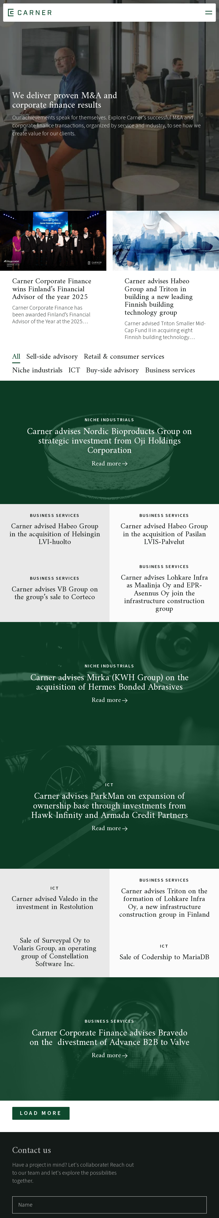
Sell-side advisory (52, 357)
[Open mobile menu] (208, 12)
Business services (170, 370)
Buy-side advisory (112, 370)
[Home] (29, 12)
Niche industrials (37, 370)
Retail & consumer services (124, 357)
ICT (74, 370)
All (16, 357)
